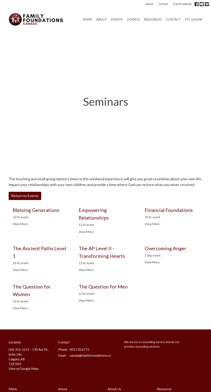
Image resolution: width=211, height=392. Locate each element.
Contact (163, 4)
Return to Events (25, 195)
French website (182, 4)
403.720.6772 (79, 349)
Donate (133, 19)
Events (117, 19)
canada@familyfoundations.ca (90, 355)
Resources (153, 19)
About (101, 19)
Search (149, 4)
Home (87, 19)
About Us (114, 389)
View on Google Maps (24, 368)
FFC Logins (193, 19)
